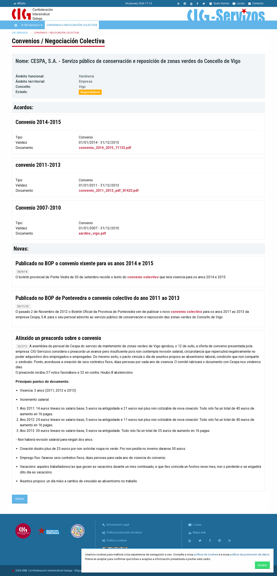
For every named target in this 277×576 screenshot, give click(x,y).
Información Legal (115, 524)
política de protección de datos (249, 554)
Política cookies (114, 540)
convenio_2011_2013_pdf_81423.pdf (109, 190)
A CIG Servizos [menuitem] (30, 25)
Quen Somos (219, 3)
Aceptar (262, 565)
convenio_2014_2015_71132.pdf (105, 148)
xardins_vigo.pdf (92, 233)
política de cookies (206, 554)
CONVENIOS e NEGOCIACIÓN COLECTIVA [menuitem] (72, 25)
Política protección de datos (122, 532)
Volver (19, 499)
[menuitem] (16, 25)
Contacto (255, 3)
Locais (239, 3)
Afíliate (20, 3)
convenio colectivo (143, 277)
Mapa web (197, 532)
